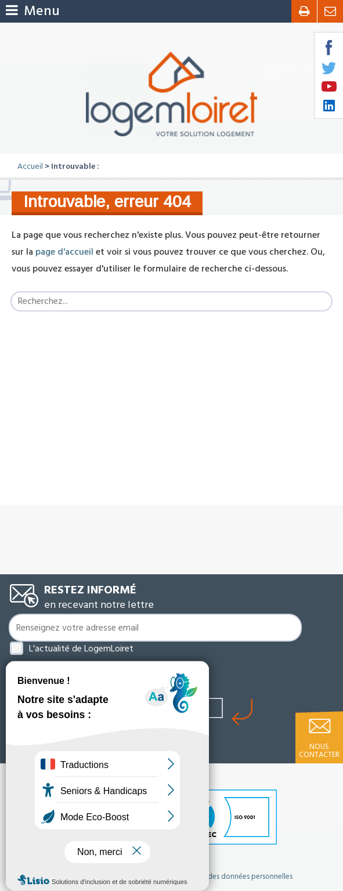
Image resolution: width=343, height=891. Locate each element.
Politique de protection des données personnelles (211, 876)
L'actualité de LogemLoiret (81, 648)
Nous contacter (319, 750)
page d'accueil (64, 251)
